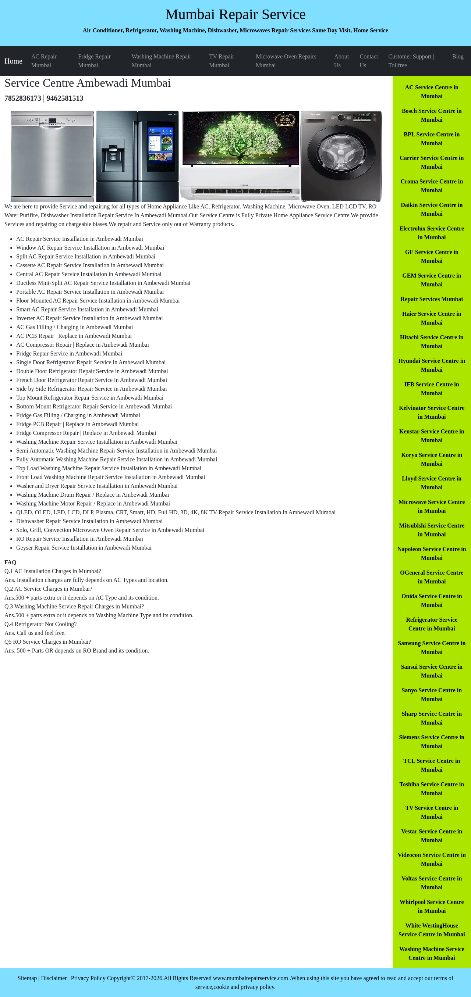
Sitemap (27, 978)
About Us (341, 60)
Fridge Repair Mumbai (94, 60)
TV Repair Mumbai (221, 60)
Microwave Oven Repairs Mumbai (286, 60)
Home (13, 61)
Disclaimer (54, 978)
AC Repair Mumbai (44, 60)
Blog (458, 56)
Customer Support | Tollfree (411, 60)
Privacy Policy (88, 978)
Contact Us (369, 60)
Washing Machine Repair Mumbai (161, 60)
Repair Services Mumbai (432, 299)
